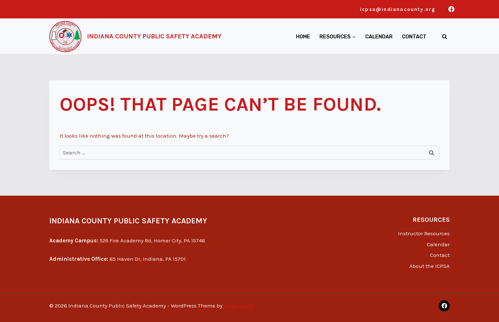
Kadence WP (239, 305)
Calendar (379, 37)
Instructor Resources (424, 233)
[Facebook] (451, 9)
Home (303, 37)
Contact (414, 37)
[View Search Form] (444, 36)
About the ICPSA (429, 266)
